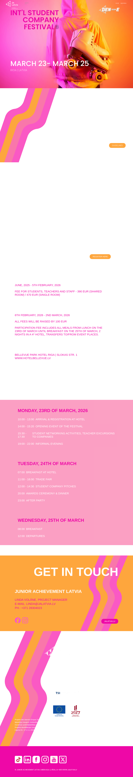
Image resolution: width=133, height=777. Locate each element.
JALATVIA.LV (109, 621)
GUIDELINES (117, 145)
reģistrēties (123, 3)
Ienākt (117, 3)
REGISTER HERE (100, 257)
